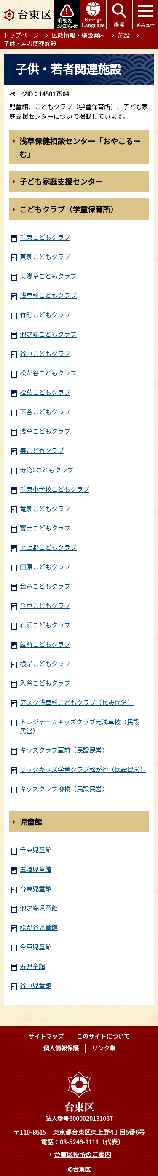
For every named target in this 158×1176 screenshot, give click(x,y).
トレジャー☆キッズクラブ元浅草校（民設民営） (79, 726)
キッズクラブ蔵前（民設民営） (64, 749)
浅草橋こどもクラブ (48, 295)
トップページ (21, 35)
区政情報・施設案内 (78, 35)
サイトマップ (46, 1036)
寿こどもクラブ (42, 450)
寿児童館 (32, 966)
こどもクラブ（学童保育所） (68, 209)
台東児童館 (35, 888)
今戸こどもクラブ (45, 605)
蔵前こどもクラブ (45, 644)
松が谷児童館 (39, 927)
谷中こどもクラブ (45, 353)
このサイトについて (103, 1036)
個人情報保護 (61, 1048)
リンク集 (103, 1048)
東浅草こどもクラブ (48, 275)
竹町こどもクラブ (45, 314)
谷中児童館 (35, 985)
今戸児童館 (35, 946)
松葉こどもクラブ (45, 392)
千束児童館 (35, 849)
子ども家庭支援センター (61, 181)
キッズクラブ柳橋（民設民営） (64, 788)
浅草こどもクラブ (45, 430)
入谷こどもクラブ (45, 682)
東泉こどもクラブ (45, 256)
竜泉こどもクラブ (45, 508)
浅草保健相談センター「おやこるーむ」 (80, 147)
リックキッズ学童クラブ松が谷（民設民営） (83, 769)
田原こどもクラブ (45, 566)
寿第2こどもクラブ (47, 469)
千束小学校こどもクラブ (54, 489)
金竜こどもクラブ (45, 585)
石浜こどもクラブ (45, 624)
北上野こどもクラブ (48, 547)
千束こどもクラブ (45, 237)
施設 (124, 35)
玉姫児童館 (35, 869)
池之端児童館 (39, 907)
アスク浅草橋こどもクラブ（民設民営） (77, 702)
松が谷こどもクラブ (48, 372)
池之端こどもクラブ (48, 333)
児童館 (30, 821)
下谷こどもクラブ (45, 411)
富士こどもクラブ (45, 527)
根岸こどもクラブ (45, 663)
